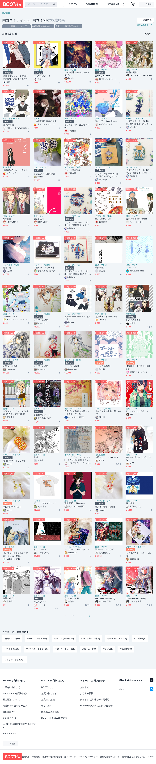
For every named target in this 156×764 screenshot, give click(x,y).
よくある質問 (86, 693)
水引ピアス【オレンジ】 (14, 461)
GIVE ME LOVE (102, 76)
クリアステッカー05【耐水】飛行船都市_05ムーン (107, 175)
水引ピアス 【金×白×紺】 (46, 173)
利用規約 (36, 757)
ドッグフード (40, 549)
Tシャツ (37, 501)
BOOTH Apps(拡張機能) (15, 693)
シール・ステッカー (134, 119)
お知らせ (84, 687)
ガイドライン (70, 757)
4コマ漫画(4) (139, 638)
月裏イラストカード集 (44, 267)
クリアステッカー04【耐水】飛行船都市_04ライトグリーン (139, 122)
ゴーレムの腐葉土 (103, 366)
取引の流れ (46, 705)
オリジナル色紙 (41, 320)
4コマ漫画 (7, 70)
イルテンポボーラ (42, 76)
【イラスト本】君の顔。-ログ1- (108, 412)
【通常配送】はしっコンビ (15, 170)
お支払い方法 (48, 699)
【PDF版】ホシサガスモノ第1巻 (77, 73)
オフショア (131, 267)
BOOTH (6, 13)
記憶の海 (7, 267)
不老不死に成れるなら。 (76, 503)
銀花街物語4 (132, 72)
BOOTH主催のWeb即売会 (54, 718)
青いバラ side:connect (136, 219)
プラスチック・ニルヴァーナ (77, 126)
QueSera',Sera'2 (10, 316)
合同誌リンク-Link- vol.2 (106, 457)
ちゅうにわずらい (72, 170)
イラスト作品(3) (12, 649)
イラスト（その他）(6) (64, 638)
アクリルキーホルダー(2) (37, 649)
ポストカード (101, 314)
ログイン (72, 4)
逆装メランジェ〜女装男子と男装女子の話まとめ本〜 (15, 77)
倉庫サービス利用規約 (52, 757)
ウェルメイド (40, 602)
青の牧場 (130, 503)
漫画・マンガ (70, 70)
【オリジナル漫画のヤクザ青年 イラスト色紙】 (15, 554)
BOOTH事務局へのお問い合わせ (96, 705)
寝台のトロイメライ (104, 549)
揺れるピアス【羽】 (12, 507)
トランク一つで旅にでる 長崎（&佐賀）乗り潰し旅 (16, 412)
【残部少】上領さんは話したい (138, 367)
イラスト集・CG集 (11, 119)
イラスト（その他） (42, 265)
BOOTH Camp (10, 733)
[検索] (54, 4)
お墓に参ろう (9, 598)
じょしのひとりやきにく (137, 411)
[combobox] (41, 4)
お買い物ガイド (49, 693)
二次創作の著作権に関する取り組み (19, 726)
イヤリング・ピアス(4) (117, 638)
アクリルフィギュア (73, 547)
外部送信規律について (109, 757)
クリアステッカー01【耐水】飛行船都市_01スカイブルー (77, 224)
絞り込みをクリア (144, 25)
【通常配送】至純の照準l (45, 121)
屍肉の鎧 (99, 267)
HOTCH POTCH (103, 219)
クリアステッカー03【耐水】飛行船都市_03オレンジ (139, 171)
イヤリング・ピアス (42, 167)
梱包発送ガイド (10, 711)
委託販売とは (9, 718)
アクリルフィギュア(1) (15, 660)
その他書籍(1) (126, 649)
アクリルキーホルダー (135, 547)
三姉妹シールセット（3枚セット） (77, 317)
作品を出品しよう (116, 4)
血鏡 (36, 457)
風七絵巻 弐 (8, 125)
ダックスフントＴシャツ (45, 503)
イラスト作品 (8, 547)
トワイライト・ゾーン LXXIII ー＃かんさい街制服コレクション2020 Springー (77, 458)
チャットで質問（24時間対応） (96, 699)
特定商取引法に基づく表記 (133, 757)
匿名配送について (12, 699)
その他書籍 (100, 455)
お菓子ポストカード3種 (106, 316)
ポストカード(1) (89, 649)
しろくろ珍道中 (133, 320)
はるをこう (39, 219)
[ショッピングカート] (133, 4)
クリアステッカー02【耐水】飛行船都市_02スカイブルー (77, 272)
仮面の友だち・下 (42, 415)
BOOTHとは (92, 4)
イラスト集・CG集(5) (90, 638)
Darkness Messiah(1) (136, 598)
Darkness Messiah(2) (105, 598)
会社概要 (26, 757)
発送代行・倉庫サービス (15, 705)
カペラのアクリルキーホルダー (138, 554)
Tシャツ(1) (108, 649)
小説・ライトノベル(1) (65, 649)
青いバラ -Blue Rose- (106, 121)
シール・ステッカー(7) (37, 638)
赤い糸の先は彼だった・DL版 (139, 458)
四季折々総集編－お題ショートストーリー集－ (77, 412)
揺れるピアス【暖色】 (105, 507)
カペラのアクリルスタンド (77, 549)
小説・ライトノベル (73, 409)
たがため (7, 219)
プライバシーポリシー (88, 757)
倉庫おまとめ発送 (50, 711)
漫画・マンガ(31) (12, 638)
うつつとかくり (71, 598)
